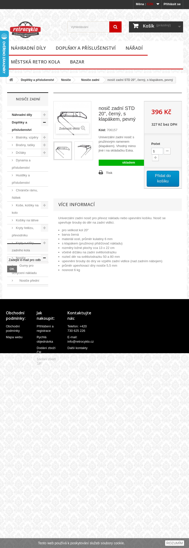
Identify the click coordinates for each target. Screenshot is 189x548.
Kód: (102, 130)
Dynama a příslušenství (21, 163)
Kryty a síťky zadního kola (23, 246)
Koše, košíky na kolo (25, 208)
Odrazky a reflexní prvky (21, 314)
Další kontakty (77, 526)
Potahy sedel (24, 333)
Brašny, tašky (25, 145)
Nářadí (134, 48)
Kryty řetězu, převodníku (23, 231)
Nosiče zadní (88, 80)
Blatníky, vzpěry (26, 137)
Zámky (20, 364)
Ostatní (22, 296)
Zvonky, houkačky (19, 375)
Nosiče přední (27, 280)
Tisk (109, 173)
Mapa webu (14, 515)
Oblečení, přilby (26, 303)
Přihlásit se (172, 4)
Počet (155, 144)
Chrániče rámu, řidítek (25, 193)
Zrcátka (21, 386)
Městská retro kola (35, 62)
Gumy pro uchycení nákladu (24, 269)
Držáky (20, 152)
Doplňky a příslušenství (86, 48)
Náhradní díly (28, 48)
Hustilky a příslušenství (21, 178)
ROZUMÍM (174, 543)
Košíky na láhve (26, 220)
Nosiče (66, 80)
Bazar (77, 62)
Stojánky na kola (27, 356)
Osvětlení (22, 326)
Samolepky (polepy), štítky (22, 344)
